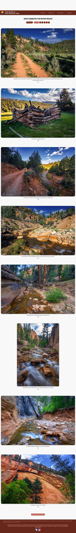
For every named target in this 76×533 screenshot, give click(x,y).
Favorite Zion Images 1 (42, 526)
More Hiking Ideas (24, 524)
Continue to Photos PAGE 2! (38, 514)
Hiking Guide (29, 22)
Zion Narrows (29, 526)
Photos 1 (36, 22)
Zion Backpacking (39, 524)
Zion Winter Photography (63, 526)
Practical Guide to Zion (12, 526)
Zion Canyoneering (48, 524)
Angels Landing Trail (22, 526)
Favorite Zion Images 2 (52, 526)
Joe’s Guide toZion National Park (12, 12)
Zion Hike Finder (32, 524)
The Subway (35, 526)
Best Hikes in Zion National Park (14, 524)
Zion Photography (64, 524)
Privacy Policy (38, 527)
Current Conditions (56, 524)
